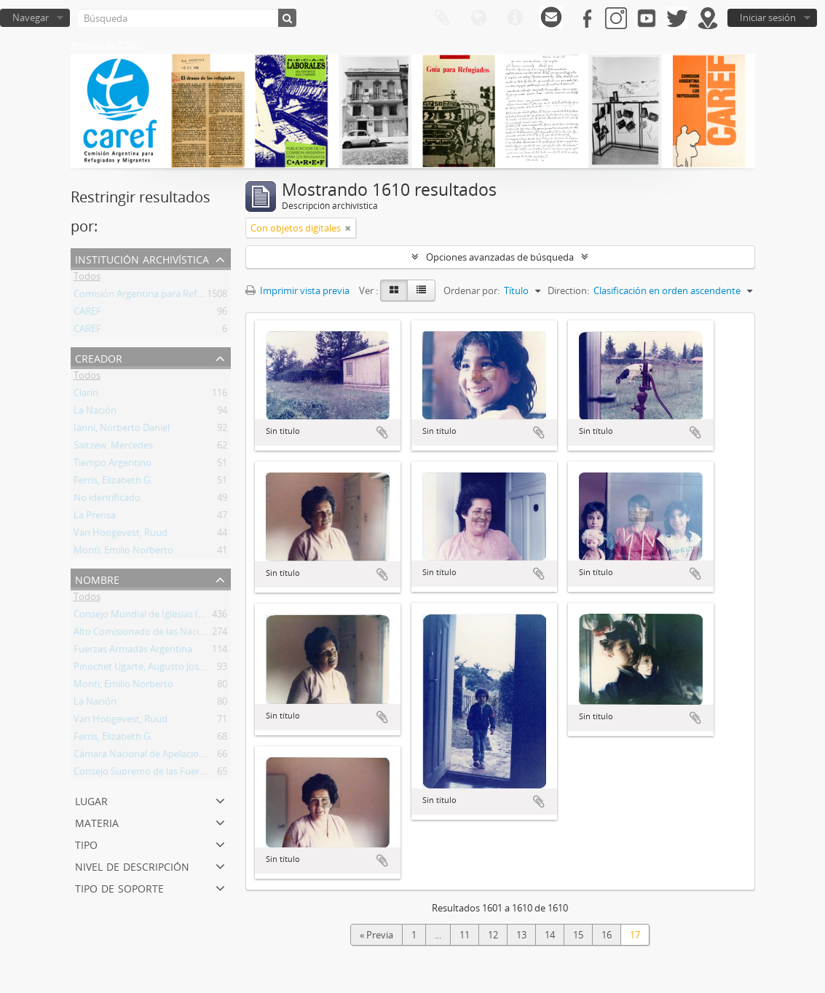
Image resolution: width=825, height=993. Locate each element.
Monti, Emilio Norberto (123, 552)
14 (550, 934)
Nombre (97, 578)
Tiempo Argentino (112, 465)
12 (493, 934)
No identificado (107, 500)
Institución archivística (142, 258)
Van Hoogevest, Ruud (120, 535)
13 (521, 934)
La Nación (95, 412)
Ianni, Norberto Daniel (122, 430)
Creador (98, 357)
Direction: (568, 290)
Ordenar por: (471, 290)
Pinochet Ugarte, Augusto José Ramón (155, 669)
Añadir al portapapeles (382, 432)
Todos (87, 278)
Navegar (30, 17)
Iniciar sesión (768, 17)
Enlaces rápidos (515, 18)
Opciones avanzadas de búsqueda (500, 257)
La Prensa (95, 517)
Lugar (91, 800)
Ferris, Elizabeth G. (113, 482)
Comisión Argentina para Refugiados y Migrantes (179, 296)
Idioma (478, 18)
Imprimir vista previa (297, 290)
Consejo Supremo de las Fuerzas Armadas (164, 773)
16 (606, 934)
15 (578, 934)
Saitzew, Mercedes (113, 447)
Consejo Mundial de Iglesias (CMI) (146, 616)
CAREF (87, 313)
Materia (97, 821)
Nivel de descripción (132, 865)
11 (464, 934)
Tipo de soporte (119, 887)
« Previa (376, 934)
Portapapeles (442, 18)
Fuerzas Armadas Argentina (133, 651)
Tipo (86, 843)
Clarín (86, 395)
